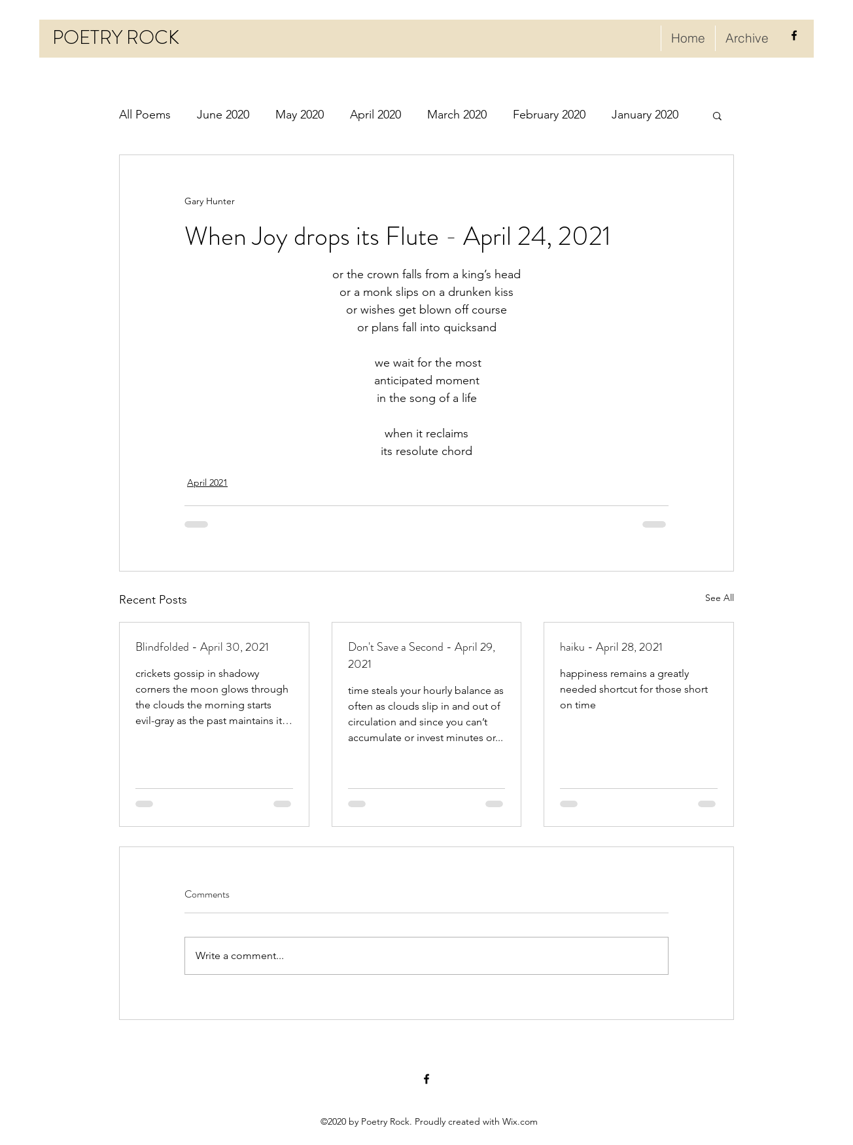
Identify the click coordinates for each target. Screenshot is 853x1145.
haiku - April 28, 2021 (611, 646)
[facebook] (794, 35)
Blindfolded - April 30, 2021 (202, 646)
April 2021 (207, 482)
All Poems (145, 114)
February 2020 (549, 114)
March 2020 (457, 114)
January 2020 (645, 114)
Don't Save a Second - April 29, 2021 (421, 655)
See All (719, 598)
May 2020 (299, 114)
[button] (717, 115)
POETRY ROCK (115, 37)
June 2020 (223, 114)
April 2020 (375, 114)
